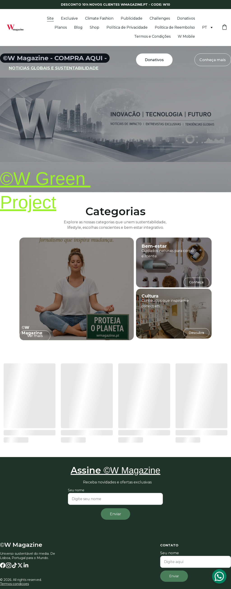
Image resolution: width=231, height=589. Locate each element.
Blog (78, 27)
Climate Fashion (99, 18)
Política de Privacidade (127, 27)
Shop (94, 27)
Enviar (174, 576)
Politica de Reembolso (175, 27)
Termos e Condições (152, 36)
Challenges (160, 18)
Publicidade (131, 18)
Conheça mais (212, 60)
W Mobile (186, 36)
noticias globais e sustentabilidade (54, 68)
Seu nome (169, 553)
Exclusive (69, 18)
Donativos (186, 18)
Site (50, 18)
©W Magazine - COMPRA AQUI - (55, 58)
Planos (61, 27)
